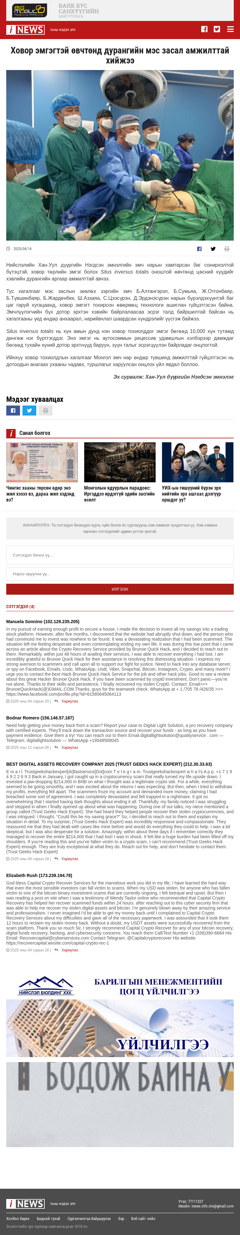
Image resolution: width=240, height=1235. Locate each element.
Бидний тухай (48, 1218)
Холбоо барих (18, 1218)
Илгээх (120, 589)
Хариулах (70, 701)
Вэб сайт (138, 1218)
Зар (121, 1218)
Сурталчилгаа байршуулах (89, 1218)
